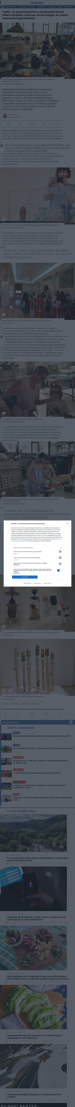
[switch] (59, 551)
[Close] (68, 523)
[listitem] (37, 548)
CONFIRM (24, 577)
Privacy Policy (47, 583)
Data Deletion (27, 583)
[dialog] (37, 553)
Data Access (37, 583)
